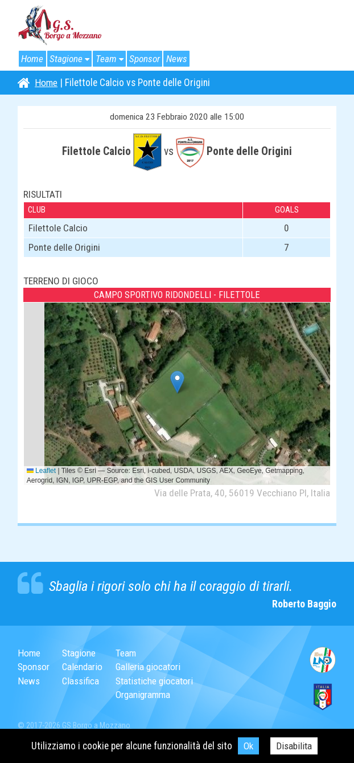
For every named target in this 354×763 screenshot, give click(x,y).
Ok (247, 746)
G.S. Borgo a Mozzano (60, 25)
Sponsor (148, 58)
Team (108, 58)
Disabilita (294, 746)
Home (32, 58)
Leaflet (41, 471)
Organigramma (147, 694)
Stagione (67, 58)
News (181, 58)
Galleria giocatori (152, 666)
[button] (177, 382)
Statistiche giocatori (158, 681)
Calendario (84, 666)
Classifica (82, 681)
